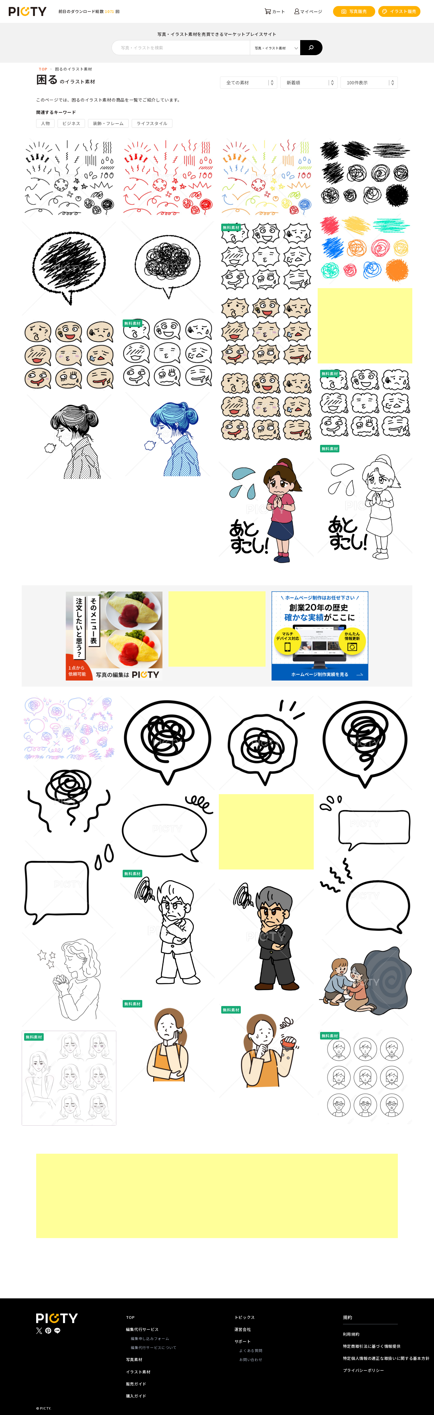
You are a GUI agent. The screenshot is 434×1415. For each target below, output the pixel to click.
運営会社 (242, 1329)
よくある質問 (250, 1350)
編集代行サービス (142, 1329)
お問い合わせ (250, 1359)
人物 (45, 123)
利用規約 (351, 1334)
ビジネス (71, 123)
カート (275, 11)
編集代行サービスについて (154, 1347)
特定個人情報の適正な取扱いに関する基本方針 (370, 1358)
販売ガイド (136, 1384)
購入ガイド (136, 1396)
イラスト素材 (138, 1372)
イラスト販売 (399, 11)
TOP (43, 69)
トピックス (244, 1317)
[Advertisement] (365, 325)
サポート (242, 1341)
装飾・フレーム (108, 123)
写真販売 (354, 11)
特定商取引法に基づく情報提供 (370, 1346)
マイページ (308, 11)
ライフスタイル (152, 123)
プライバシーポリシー (363, 1370)
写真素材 (134, 1359)
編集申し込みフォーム (150, 1338)
